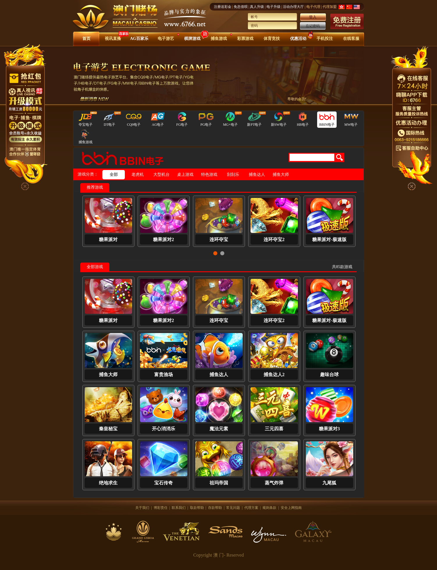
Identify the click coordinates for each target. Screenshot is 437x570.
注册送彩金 (222, 7)
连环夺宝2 (274, 239)
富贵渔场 (163, 374)
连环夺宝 (218, 239)
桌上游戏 (185, 174)
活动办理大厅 (293, 7)
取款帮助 (197, 508)
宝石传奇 (163, 482)
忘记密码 (313, 26)
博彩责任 (161, 508)
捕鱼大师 (281, 174)
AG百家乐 (139, 38)
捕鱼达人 (257, 174)
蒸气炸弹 (274, 482)
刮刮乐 (233, 174)
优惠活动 (298, 38)
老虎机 (138, 174)
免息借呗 (241, 7)
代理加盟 (330, 7)
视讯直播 (113, 38)
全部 (114, 174)
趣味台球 (329, 374)
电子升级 (273, 7)
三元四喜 (274, 428)
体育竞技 (272, 38)
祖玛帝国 (218, 482)
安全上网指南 (291, 508)
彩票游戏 (245, 38)
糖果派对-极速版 (329, 239)
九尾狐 (329, 482)
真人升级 (257, 7)
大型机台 (161, 174)
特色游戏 (209, 174)
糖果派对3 (329, 428)
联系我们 (179, 508)
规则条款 (269, 508)
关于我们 (142, 508)
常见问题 (233, 508)
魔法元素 (218, 428)
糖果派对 (108, 239)
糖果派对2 (163, 239)
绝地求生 (108, 482)
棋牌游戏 (192, 38)
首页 (86, 38)
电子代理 (313, 7)
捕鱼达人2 (274, 374)
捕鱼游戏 (219, 38)
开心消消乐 (163, 428)
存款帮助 (215, 508)
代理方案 (251, 508)
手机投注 (325, 38)
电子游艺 (166, 38)
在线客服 (351, 38)
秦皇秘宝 (108, 428)
